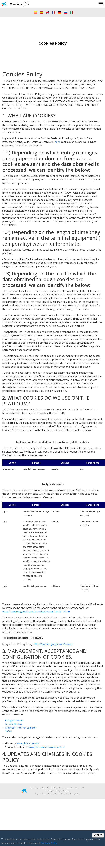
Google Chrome (14, 720)
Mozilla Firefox (13, 724)
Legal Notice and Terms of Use (46, 794)
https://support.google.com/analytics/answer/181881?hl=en (36, 611)
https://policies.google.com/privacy (53, 644)
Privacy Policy (74, 794)
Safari (8, 731)
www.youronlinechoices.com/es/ (46, 747)
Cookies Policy (63, 794)
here (57, 142)
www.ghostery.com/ (28, 743)
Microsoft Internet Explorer (21, 727)
